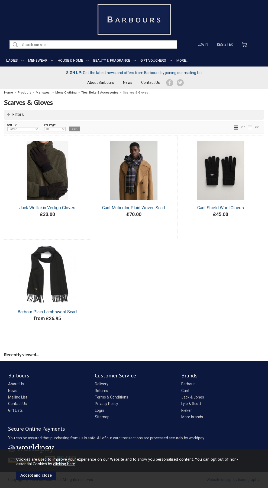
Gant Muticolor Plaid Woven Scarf (134, 207)
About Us (16, 384)
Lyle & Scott (191, 403)
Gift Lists (15, 410)
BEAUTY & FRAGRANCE (111, 60)
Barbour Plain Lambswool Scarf (47, 311)
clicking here (64, 464)
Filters (18, 114)
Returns (101, 391)
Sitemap (102, 417)
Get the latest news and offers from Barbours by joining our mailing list (134, 73)
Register (225, 44)
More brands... (193, 417)
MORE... (182, 60)
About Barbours (100, 82)
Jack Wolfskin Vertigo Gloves (47, 207)
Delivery (101, 384)
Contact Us (150, 82)
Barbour (188, 384)
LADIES (12, 60)
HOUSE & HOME (70, 60)
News (127, 82)
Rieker (186, 410)
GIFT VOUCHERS (153, 60)
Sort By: (23, 127)
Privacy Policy (106, 403)
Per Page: (55, 127)
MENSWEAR (37, 60)
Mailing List (17, 397)
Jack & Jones (192, 397)
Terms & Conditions (111, 397)
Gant (185, 391)
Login (203, 44)
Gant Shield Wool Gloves (220, 207)
